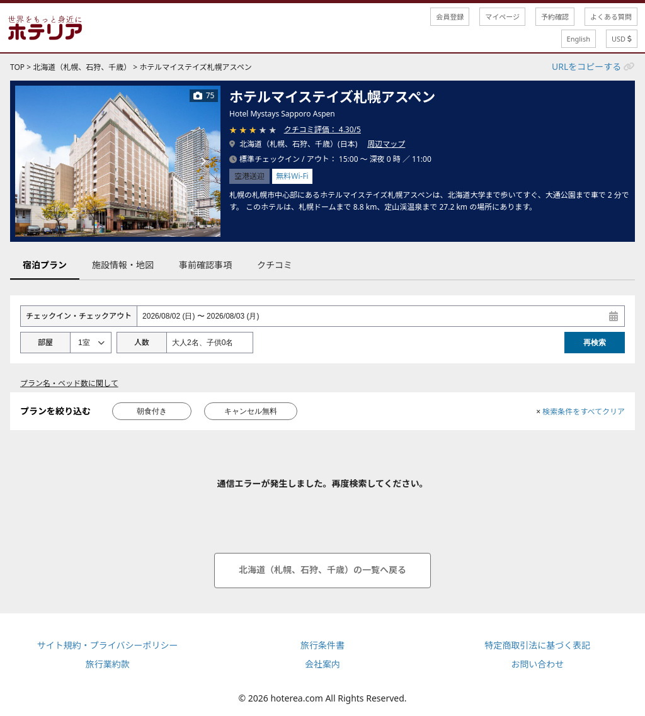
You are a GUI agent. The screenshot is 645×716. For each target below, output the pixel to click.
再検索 (594, 342)
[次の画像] (202, 161)
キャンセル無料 (250, 411)
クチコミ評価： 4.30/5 (322, 129)
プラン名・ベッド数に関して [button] (69, 383)
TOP (17, 67)
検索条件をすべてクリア (580, 411)
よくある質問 (611, 16)
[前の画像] (32, 161)
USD (622, 38)
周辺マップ (386, 144)
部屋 (45, 342)
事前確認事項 (205, 265)
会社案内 (322, 664)
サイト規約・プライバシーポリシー (107, 645)
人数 (141, 342)
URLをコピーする (586, 66)
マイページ (502, 16)
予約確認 (555, 16)
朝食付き (152, 411)
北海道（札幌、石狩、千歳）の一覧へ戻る (322, 570)
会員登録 (450, 16)
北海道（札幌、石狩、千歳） (82, 67)
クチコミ (274, 265)
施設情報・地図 (123, 265)
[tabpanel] (117, 161)
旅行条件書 (322, 645)
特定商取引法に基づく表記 (537, 645)
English (578, 38)
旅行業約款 (108, 664)
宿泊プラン (45, 265)
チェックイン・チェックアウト (79, 315)
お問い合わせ (537, 664)
